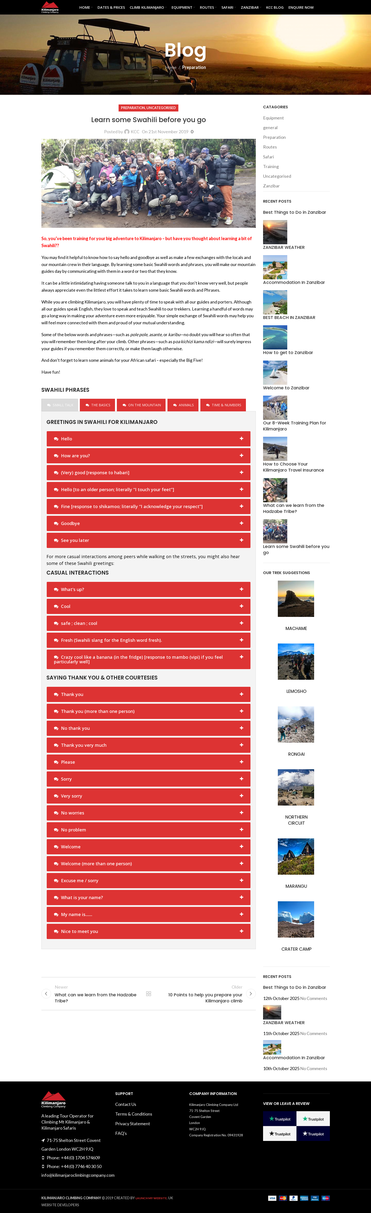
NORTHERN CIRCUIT (296, 820)
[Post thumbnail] (275, 231)
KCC (135, 131)
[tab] (59, 405)
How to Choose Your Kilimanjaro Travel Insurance (293, 467)
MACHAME (296, 628)
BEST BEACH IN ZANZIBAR (289, 317)
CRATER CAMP (296, 949)
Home (171, 67)
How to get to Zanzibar (288, 352)
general (270, 127)
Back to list (148, 994)
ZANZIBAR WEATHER (284, 247)
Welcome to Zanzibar (286, 388)
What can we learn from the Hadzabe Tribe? (293, 508)
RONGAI (296, 754)
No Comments (313, 998)
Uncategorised (161, 108)
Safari (268, 156)
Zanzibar (271, 185)
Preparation (194, 67)
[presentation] (59, 405)
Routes (270, 146)
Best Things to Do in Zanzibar (294, 212)
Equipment (273, 117)
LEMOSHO (296, 691)
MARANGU (296, 886)
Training (271, 166)
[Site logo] (50, 6)
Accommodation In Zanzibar (294, 282)
